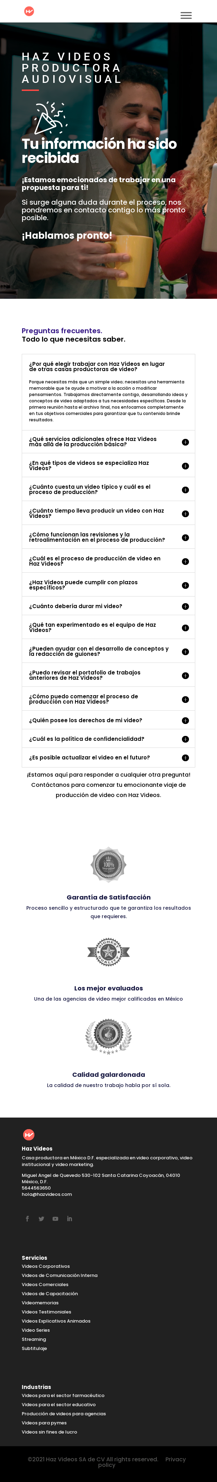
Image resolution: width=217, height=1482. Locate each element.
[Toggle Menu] (186, 15)
